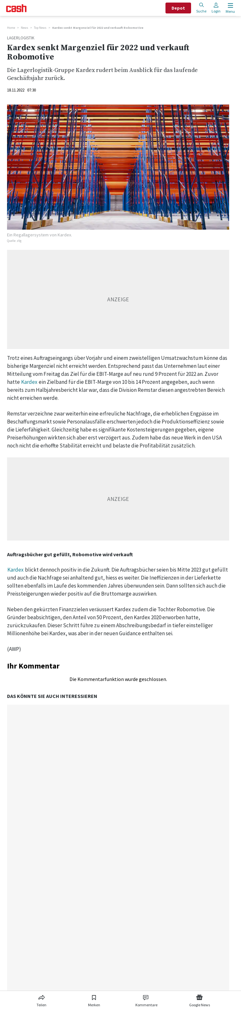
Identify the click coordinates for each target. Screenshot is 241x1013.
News (24, 28)
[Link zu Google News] (199, 999)
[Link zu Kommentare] (146, 999)
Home (11, 28)
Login (216, 7)
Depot (178, 8)
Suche (201, 7)
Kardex (29, 381)
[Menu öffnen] (229, 8)
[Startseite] (16, 8)
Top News (40, 28)
